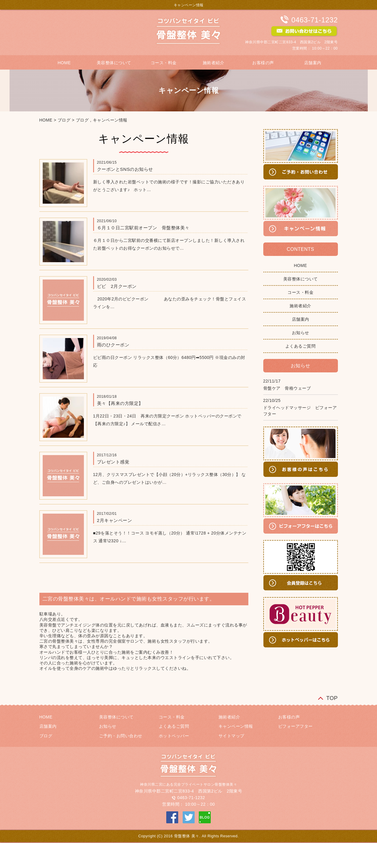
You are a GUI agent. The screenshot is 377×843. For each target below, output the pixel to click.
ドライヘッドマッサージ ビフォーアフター (300, 410)
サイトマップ (231, 735)
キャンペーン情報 (110, 120)
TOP (332, 698)
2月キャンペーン (114, 520)
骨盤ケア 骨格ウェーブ (287, 388)
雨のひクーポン (113, 344)
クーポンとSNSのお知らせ (125, 169)
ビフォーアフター (295, 726)
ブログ (64, 120)
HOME (64, 62)
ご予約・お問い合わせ (120, 735)
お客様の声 (263, 62)
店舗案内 (312, 62)
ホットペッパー (174, 735)
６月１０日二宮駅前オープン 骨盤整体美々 (143, 227)
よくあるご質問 (300, 346)
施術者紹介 (213, 62)
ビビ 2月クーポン (117, 286)
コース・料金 (164, 62)
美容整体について (114, 62)
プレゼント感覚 (113, 461)
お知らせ (300, 332)
